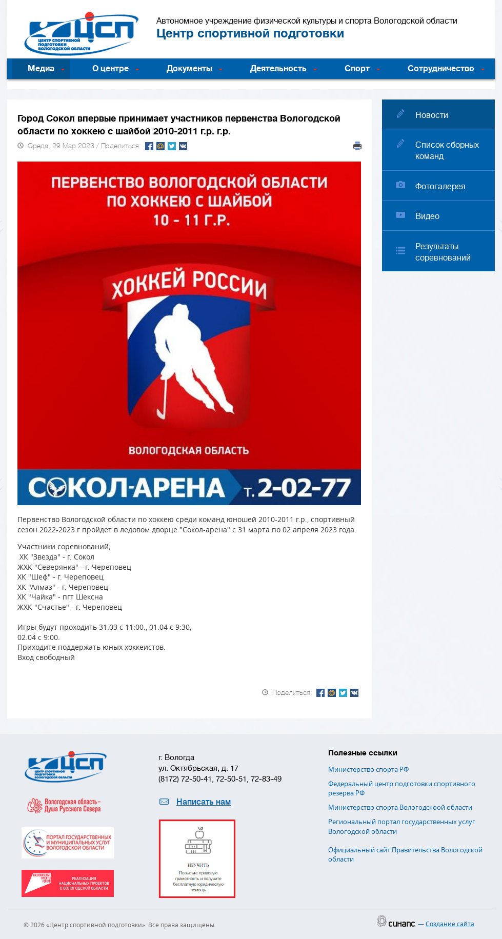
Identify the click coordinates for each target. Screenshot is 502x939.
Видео (427, 216)
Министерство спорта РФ (368, 769)
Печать (357, 146)
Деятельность (278, 68)
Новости (431, 115)
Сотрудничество (441, 68)
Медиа (41, 68)
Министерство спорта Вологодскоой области (400, 807)
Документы (189, 68)
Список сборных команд (447, 151)
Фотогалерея (440, 186)
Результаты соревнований (443, 252)
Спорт (357, 68)
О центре (110, 68)
